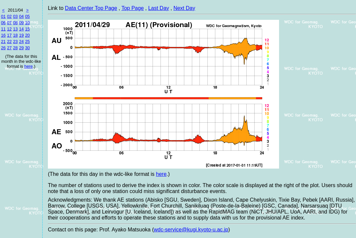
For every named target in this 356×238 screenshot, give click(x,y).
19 (21, 35)
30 (27, 47)
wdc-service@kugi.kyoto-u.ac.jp (191, 229)
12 (9, 28)
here (28, 66)
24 (21, 41)
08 (15, 22)
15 (27, 28)
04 (21, 16)
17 (9, 35)
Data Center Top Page (91, 8)
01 (3, 16)
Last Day (158, 8)
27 (9, 47)
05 (27, 16)
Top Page (133, 8)
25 (27, 41)
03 (15, 16)
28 (15, 47)
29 (21, 47)
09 (21, 22)
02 (9, 16)
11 (3, 28)
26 (3, 47)
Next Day (184, 8)
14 (21, 28)
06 (3, 22)
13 (15, 28)
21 (3, 41)
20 (27, 35)
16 (3, 35)
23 (15, 41)
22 (9, 41)
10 (27, 22)
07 (9, 22)
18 (15, 35)
